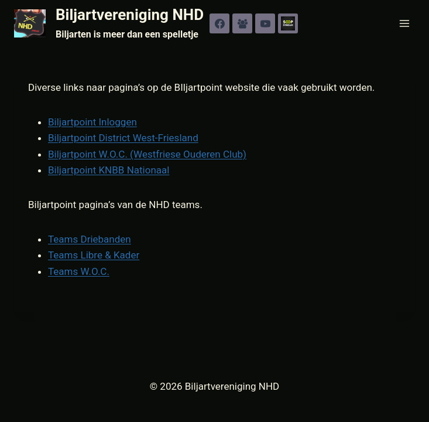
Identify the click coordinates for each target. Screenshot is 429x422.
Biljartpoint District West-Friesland (123, 138)
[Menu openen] (404, 23)
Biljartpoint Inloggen (92, 122)
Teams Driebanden (89, 239)
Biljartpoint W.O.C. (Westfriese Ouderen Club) (147, 154)
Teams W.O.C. (78, 271)
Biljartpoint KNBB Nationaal (108, 170)
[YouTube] (265, 23)
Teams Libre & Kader (93, 255)
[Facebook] (219, 23)
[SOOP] (288, 23)
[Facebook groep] (242, 23)
